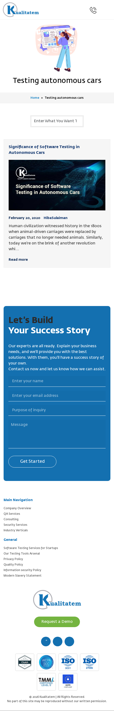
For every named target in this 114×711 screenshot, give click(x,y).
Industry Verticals (16, 530)
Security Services (15, 525)
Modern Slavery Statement (23, 575)
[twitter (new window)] (57, 641)
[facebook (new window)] (46, 641)
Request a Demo (57, 622)
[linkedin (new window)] (69, 641)
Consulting (11, 519)
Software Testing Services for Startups (31, 548)
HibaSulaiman (55, 218)
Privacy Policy (13, 559)
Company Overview (17, 508)
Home (34, 98)
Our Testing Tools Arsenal (22, 553)
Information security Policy (22, 570)
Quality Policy (13, 564)
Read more (18, 259)
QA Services (12, 514)
